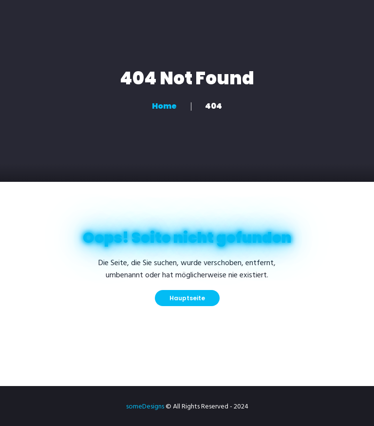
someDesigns (145, 406)
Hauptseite (187, 298)
